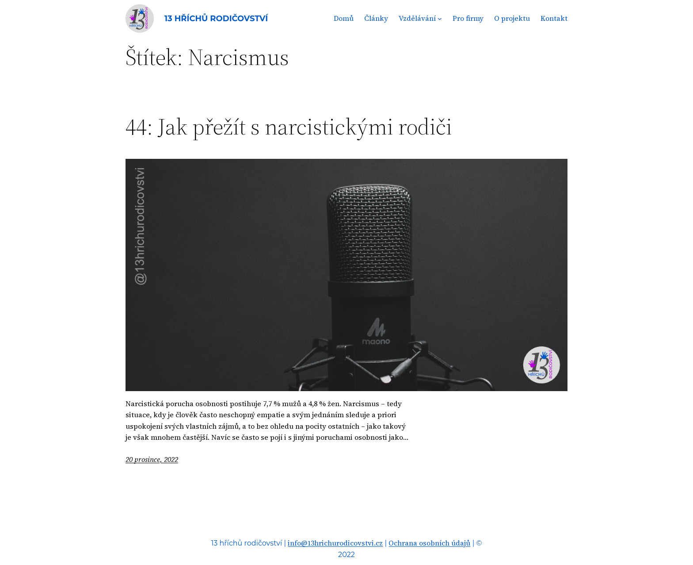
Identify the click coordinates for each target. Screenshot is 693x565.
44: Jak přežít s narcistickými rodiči (289, 126)
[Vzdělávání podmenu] (440, 18)
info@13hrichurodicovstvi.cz (335, 543)
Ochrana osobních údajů (429, 543)
